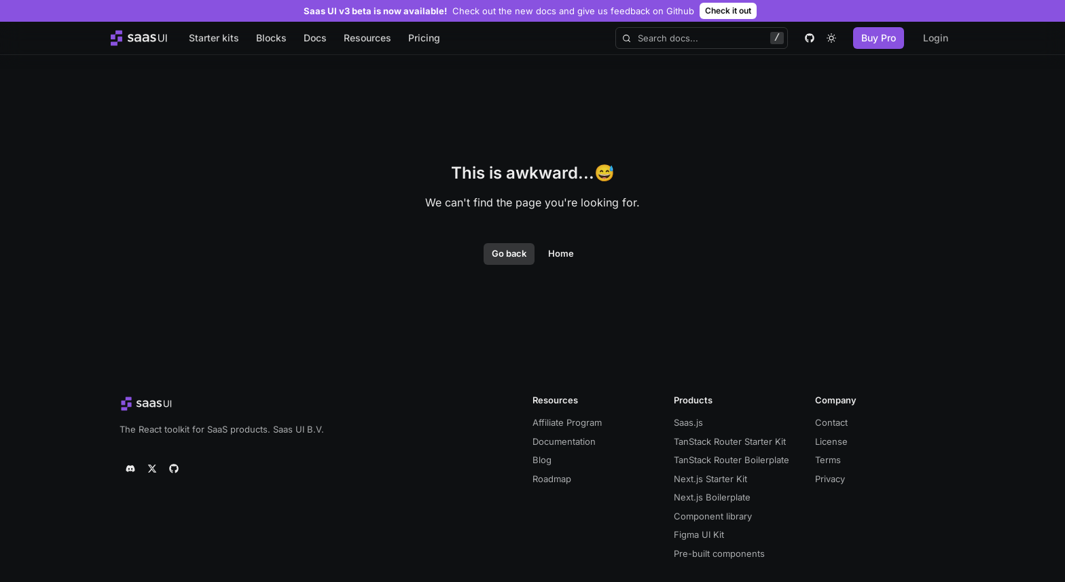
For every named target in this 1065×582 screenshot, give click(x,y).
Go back (509, 253)
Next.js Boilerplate (712, 497)
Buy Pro (878, 37)
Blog (542, 459)
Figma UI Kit (699, 534)
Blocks (271, 37)
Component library (713, 516)
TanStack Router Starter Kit (730, 441)
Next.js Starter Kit (710, 478)
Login (935, 37)
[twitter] (152, 468)
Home (561, 253)
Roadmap (551, 478)
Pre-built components (719, 553)
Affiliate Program (567, 422)
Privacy (830, 478)
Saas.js (688, 422)
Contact (831, 422)
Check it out (728, 10)
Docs (315, 37)
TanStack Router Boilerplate (731, 459)
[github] (809, 38)
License (831, 441)
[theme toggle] (831, 38)
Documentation (564, 441)
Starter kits (214, 37)
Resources (367, 37)
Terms (828, 459)
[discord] (130, 468)
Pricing (424, 37)
